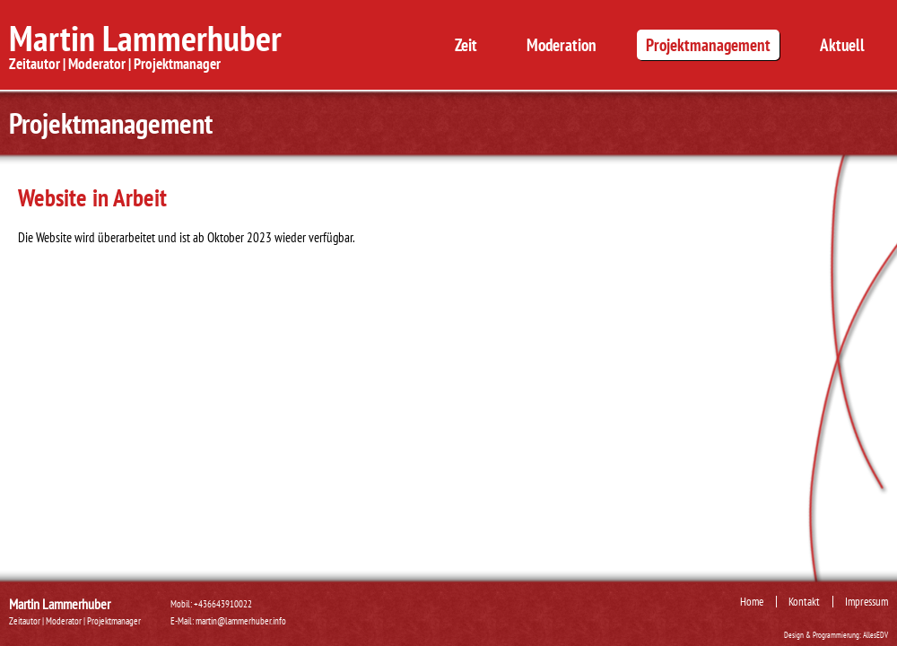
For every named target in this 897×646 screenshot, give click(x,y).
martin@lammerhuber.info (241, 621)
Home (751, 601)
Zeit (466, 45)
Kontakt (804, 601)
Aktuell (842, 45)
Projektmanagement (708, 45)
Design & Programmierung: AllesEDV (836, 635)
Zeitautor (34, 63)
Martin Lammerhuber (145, 37)
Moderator (97, 63)
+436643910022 (223, 604)
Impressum (866, 601)
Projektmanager (177, 63)
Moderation (562, 45)
